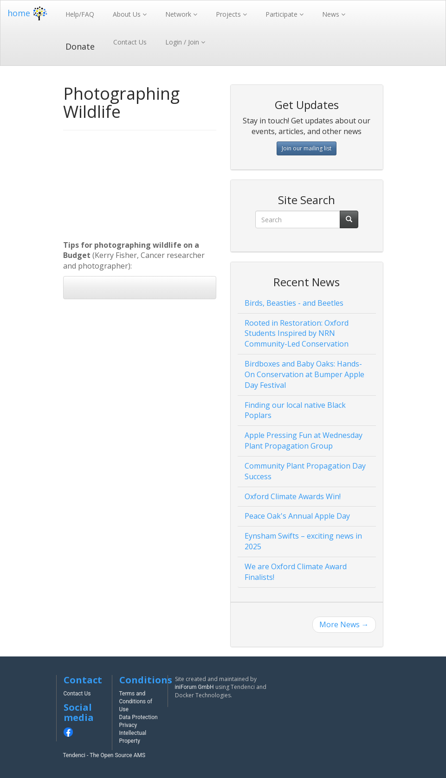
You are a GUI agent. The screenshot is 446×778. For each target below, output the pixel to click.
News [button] (331, 14)
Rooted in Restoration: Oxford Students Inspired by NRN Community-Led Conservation (297, 333)
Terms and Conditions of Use (136, 701)
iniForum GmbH (194, 687)
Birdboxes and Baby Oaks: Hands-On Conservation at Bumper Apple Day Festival (304, 374)
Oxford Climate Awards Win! (293, 496)
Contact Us (130, 42)
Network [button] (179, 14)
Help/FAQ (79, 14)
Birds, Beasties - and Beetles (294, 303)
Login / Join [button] (183, 42)
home (28, 13)
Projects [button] (229, 14)
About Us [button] (127, 14)
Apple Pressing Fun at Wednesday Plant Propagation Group (303, 440)
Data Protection (138, 717)
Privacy (128, 725)
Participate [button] (282, 14)
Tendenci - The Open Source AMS (104, 755)
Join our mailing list (306, 148)
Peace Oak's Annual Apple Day (297, 516)
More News (344, 624)
